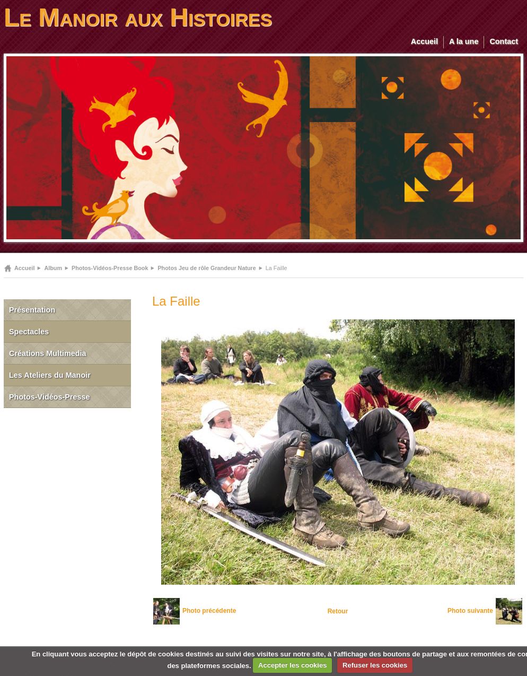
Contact (503, 41)
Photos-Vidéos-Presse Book (110, 268)
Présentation (32, 310)
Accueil (424, 41)
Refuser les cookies (374, 665)
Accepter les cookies (292, 665)
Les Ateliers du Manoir (50, 375)
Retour (338, 611)
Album (53, 268)
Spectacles (29, 331)
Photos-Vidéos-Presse (49, 397)
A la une (463, 41)
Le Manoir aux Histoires (138, 17)
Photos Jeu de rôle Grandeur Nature (206, 268)
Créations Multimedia (47, 353)
